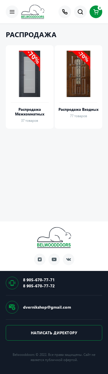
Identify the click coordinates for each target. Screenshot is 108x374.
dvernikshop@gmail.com (47, 307)
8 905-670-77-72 (39, 285)
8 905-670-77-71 (39, 279)
